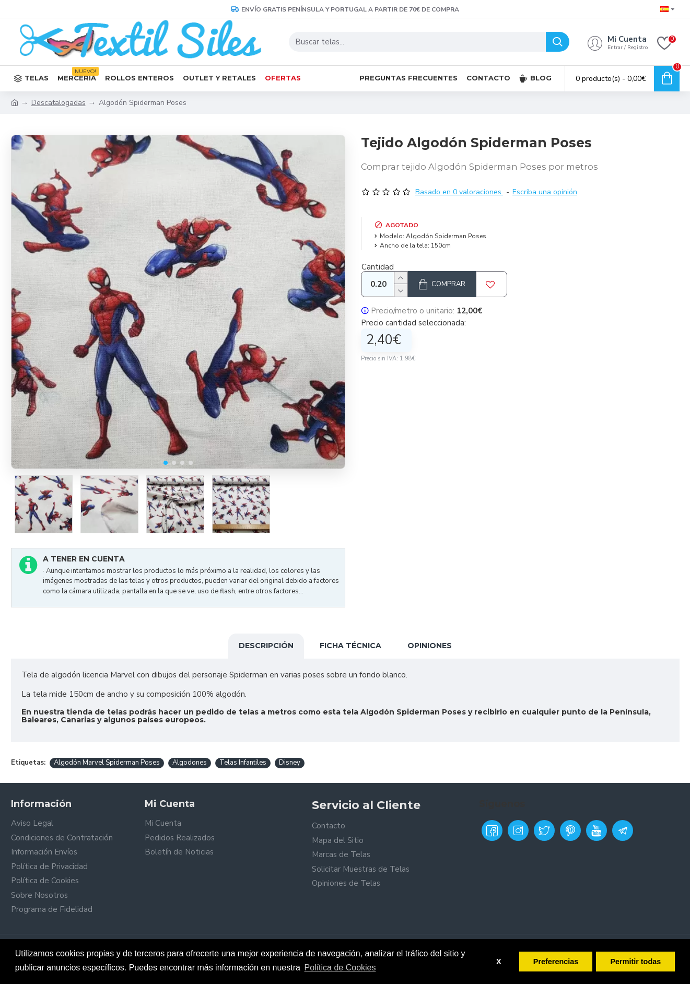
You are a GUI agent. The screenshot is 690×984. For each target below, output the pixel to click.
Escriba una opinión (544, 192)
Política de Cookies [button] (340, 967)
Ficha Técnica (350, 645)
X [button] (498, 961)
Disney (289, 762)
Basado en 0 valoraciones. (459, 192)
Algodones (189, 762)
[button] (165, 463)
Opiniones (429, 645)
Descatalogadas (58, 103)
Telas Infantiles (242, 762)
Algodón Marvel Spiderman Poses (107, 762)
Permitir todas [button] (635, 961)
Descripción (266, 645)
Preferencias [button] (555, 961)
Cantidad (377, 267)
